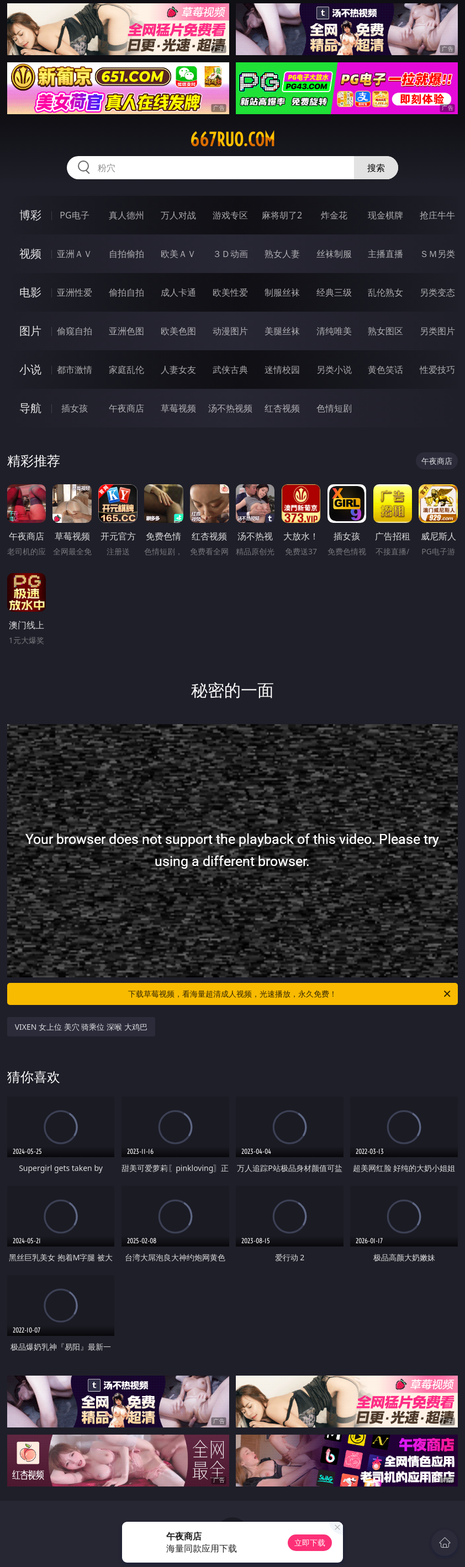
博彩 (30, 214)
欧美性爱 (230, 292)
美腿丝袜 (282, 331)
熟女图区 (385, 331)
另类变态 (437, 292)
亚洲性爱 (74, 292)
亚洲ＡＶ (74, 254)
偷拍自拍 (126, 292)
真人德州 (126, 215)
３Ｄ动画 (230, 254)
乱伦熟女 (385, 292)
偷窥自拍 (74, 331)
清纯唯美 (334, 331)
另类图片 (437, 331)
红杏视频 (282, 408)
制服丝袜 (282, 292)
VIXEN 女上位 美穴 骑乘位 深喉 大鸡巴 (81, 1027)
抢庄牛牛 (437, 215)
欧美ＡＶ (178, 254)
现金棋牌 (385, 215)
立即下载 (309, 1542)
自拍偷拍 (126, 254)
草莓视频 (178, 408)
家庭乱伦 (126, 369)
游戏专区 (230, 215)
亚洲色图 (126, 331)
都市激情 (74, 369)
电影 (30, 292)
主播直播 (385, 254)
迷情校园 (282, 369)
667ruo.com (232, 140)
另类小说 (334, 369)
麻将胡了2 (282, 215)
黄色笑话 (385, 369)
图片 (30, 330)
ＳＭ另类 (437, 254)
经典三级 (334, 292)
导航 (30, 407)
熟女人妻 (282, 254)
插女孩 (74, 408)
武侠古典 (230, 369)
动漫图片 (230, 331)
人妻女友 (178, 369)
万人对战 (178, 215)
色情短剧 (334, 408)
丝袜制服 (334, 254)
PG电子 (74, 215)
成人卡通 (178, 292)
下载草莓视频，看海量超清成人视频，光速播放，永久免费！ (290, 994)
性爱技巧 (437, 369)
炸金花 (334, 215)
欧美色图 (178, 331)
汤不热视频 (230, 408)
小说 (30, 369)
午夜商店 (126, 408)
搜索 (376, 168)
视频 (30, 253)
